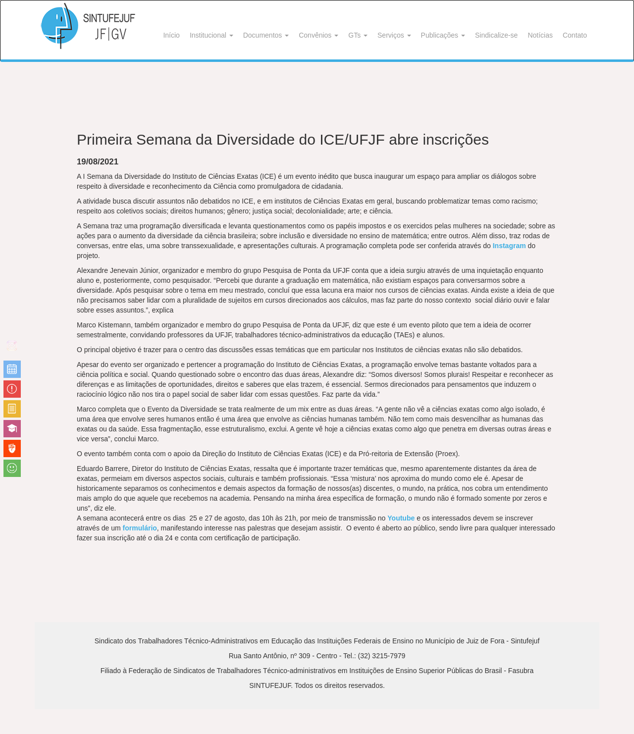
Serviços (394, 35)
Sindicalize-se (496, 35)
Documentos (266, 35)
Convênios (318, 35)
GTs (358, 35)
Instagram (509, 246)
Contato (575, 35)
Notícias (540, 35)
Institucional (211, 35)
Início (171, 35)
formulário (140, 528)
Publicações (443, 35)
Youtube (401, 518)
